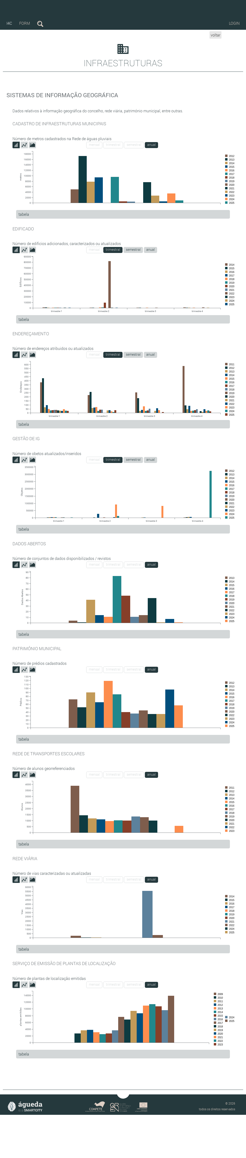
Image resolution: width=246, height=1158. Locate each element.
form (24, 23)
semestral (134, 144)
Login (234, 23)
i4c (9, 23)
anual (151, 144)
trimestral (113, 144)
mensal (94, 144)
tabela (23, 214)
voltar (215, 34)
